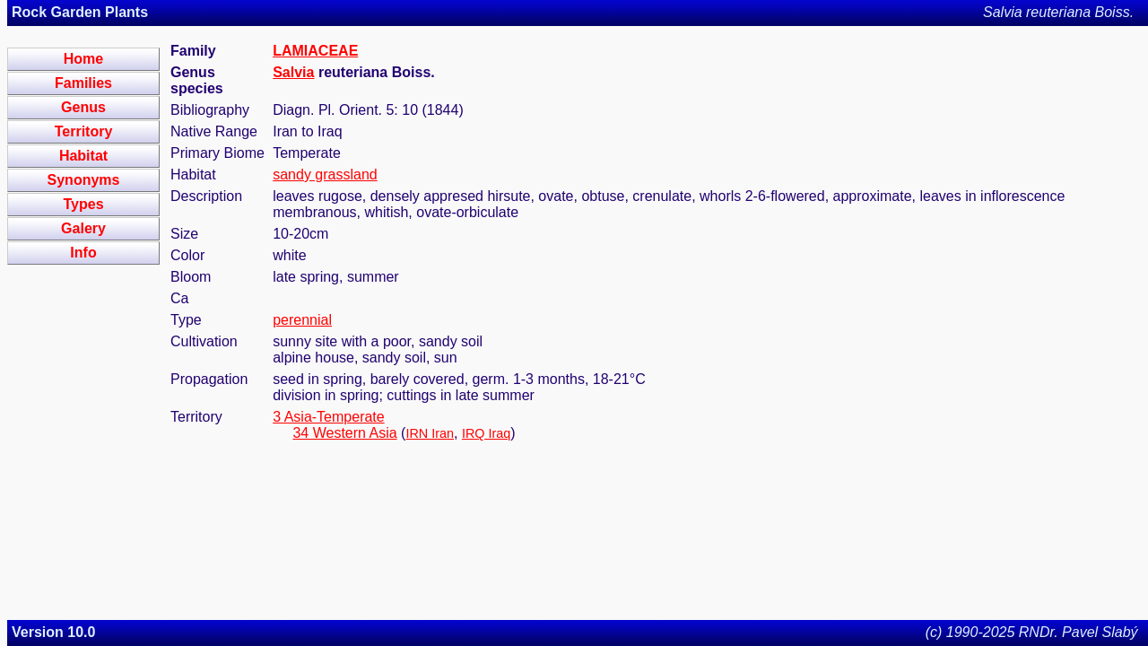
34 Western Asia (344, 433)
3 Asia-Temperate (329, 416)
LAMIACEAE (315, 50)
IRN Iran (429, 433)
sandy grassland (325, 174)
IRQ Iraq (486, 433)
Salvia (293, 72)
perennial (302, 319)
